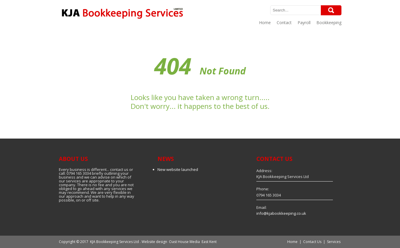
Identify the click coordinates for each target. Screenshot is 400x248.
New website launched (177, 169)
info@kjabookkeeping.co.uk (281, 213)
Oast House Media (184, 241)
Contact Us (312, 241)
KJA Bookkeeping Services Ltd (114, 241)
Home (265, 22)
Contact (284, 22)
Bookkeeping (328, 22)
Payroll (304, 22)
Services (334, 241)
